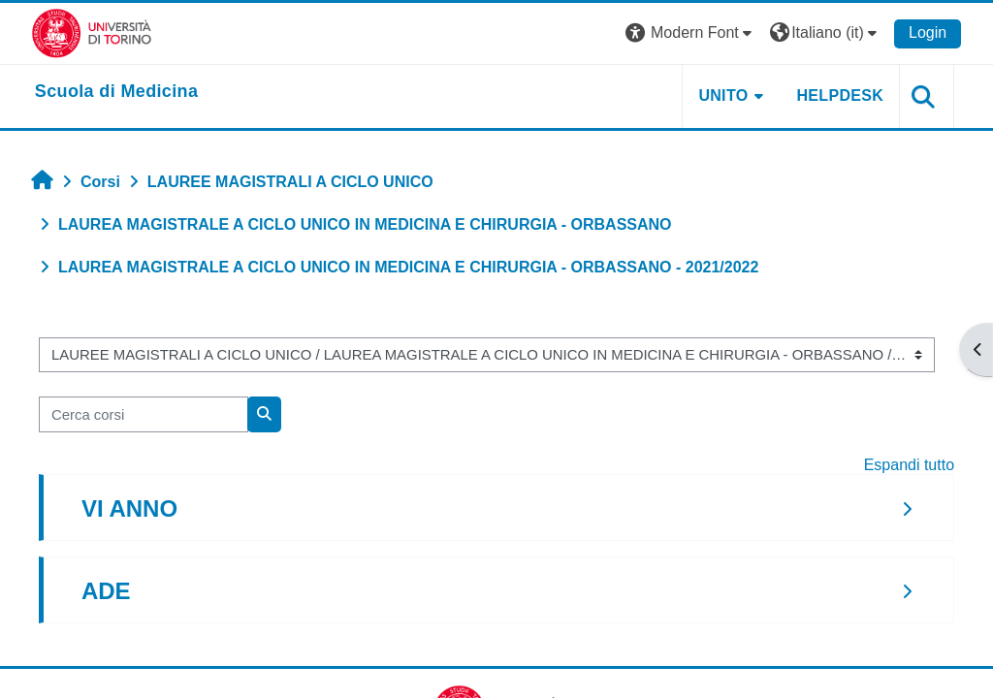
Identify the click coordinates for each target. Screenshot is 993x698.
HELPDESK (839, 95)
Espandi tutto (909, 465)
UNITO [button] (723, 95)
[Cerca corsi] (143, 414)
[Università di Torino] (91, 32)
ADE (106, 591)
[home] (117, 92)
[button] (690, 33)
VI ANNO (129, 508)
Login (927, 32)
